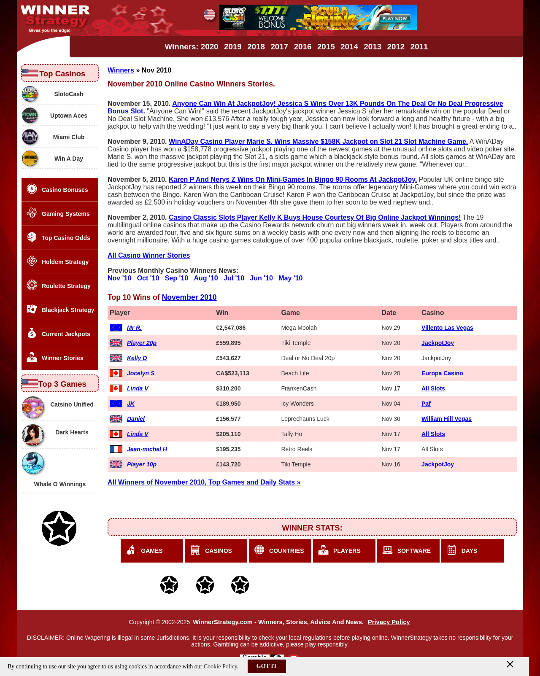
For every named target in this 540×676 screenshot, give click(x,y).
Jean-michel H (147, 449)
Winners (121, 70)
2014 (349, 46)
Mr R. (134, 327)
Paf (426, 403)
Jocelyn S (140, 373)
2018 (256, 46)
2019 (233, 46)
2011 (419, 46)
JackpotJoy (437, 342)
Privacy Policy (389, 622)
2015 (326, 46)
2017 (279, 46)
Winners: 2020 (192, 46)
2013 (372, 46)
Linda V (137, 388)
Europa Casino (442, 373)
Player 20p (142, 342)
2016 (303, 46)
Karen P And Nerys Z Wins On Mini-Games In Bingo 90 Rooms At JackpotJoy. (293, 179)
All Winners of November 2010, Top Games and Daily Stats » (204, 482)
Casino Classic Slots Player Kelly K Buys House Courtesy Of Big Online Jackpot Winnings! (315, 217)
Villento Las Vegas (447, 327)
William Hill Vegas (446, 418)
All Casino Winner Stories (149, 255)
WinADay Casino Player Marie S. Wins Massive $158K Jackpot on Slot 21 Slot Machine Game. (318, 141)
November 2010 (189, 297)
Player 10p (142, 464)
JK (131, 403)
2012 (396, 46)
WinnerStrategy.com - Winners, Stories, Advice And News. (278, 622)
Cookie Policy (220, 666)
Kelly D (137, 358)
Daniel (136, 418)
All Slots (433, 388)
